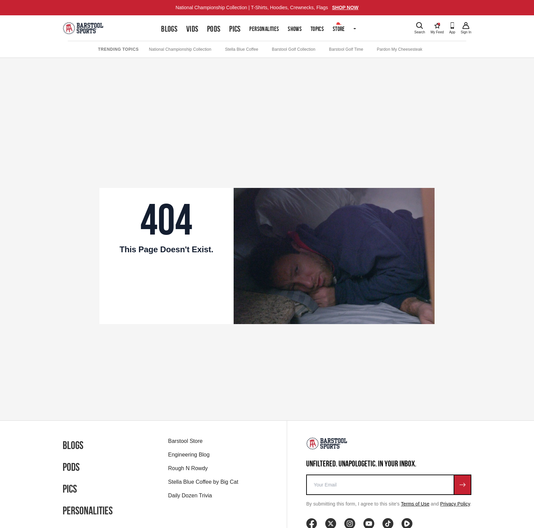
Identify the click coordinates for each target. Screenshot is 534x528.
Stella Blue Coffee (241, 49)
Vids (192, 29)
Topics (317, 29)
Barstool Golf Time (346, 49)
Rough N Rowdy (188, 468)
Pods (214, 29)
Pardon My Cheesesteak (400, 49)
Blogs (169, 29)
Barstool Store (185, 441)
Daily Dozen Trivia (190, 495)
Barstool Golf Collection (293, 49)
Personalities (264, 29)
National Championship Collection (180, 49)
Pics (235, 29)
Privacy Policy (455, 504)
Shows (295, 29)
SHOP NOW (345, 7)
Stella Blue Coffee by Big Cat (203, 482)
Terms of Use (415, 504)
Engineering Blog (189, 455)
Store (339, 29)
